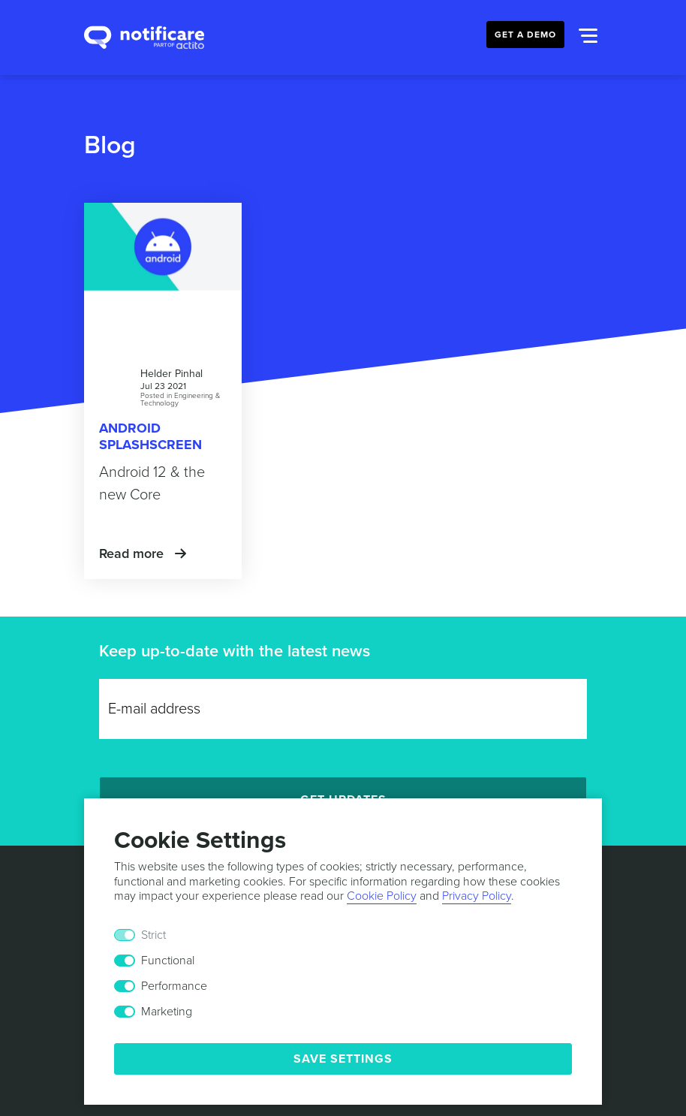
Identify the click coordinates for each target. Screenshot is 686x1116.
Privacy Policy (476, 895)
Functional (167, 960)
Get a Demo (525, 34)
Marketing (166, 1011)
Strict (153, 935)
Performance (174, 986)
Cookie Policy (382, 895)
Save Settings (343, 1058)
